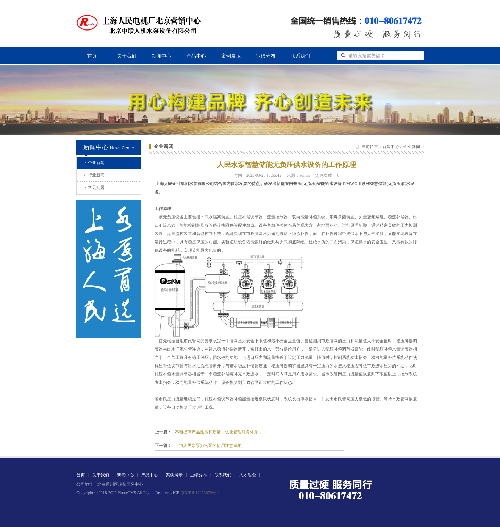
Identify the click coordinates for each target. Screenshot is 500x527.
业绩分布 (265, 56)
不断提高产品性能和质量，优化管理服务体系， (218, 432)
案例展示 (231, 56)
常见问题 (94, 187)
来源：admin (298, 175)
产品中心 (196, 56)
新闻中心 (161, 56)
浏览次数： (327, 175)
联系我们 (300, 56)
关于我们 (126, 56)
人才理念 (247, 475)
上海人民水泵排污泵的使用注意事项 (208, 445)
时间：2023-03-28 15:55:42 (258, 175)
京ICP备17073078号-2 (200, 492)
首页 (92, 56)
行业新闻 (94, 175)
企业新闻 (94, 162)
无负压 (169, 217)
